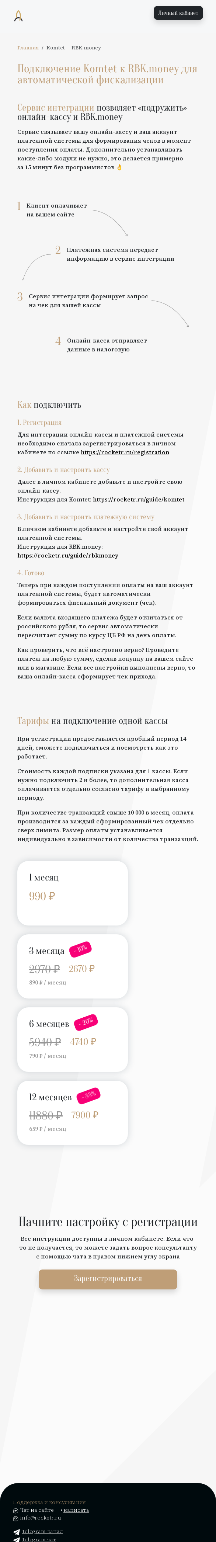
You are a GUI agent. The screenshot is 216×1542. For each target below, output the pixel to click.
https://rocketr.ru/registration (125, 452)
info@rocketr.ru (40, 1517)
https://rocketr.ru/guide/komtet (138, 499)
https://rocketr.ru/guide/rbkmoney (67, 555)
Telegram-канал (38, 1531)
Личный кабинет (178, 13)
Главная (28, 47)
